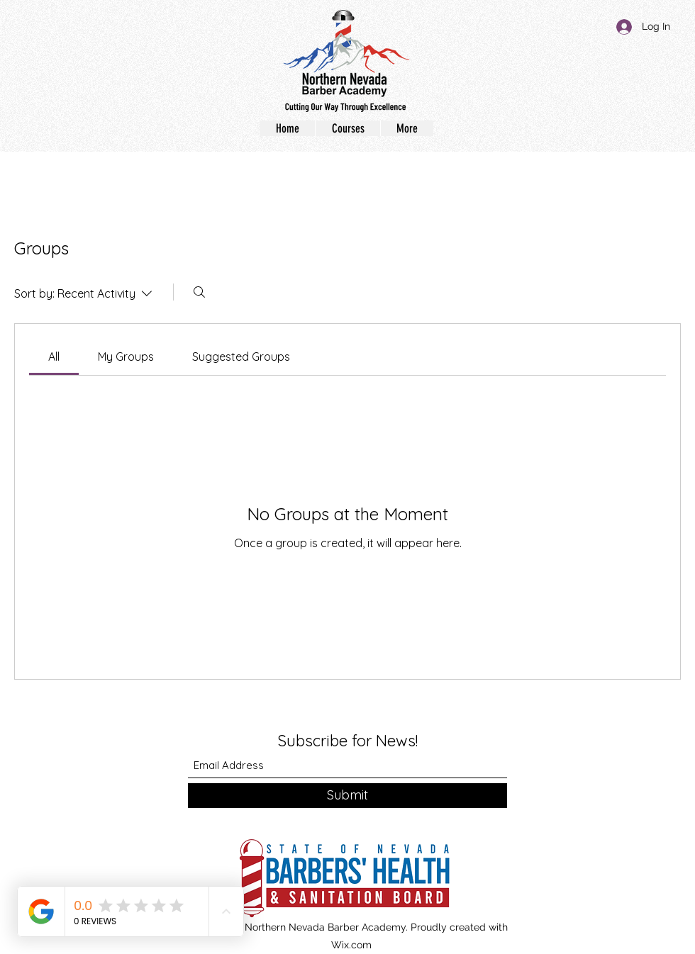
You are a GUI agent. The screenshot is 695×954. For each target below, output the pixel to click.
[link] (54, 356)
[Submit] (347, 795)
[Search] (199, 292)
